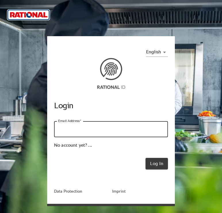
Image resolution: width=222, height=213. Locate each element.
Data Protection (68, 191)
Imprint (119, 191)
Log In (156, 163)
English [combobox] (153, 52)
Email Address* (69, 121)
